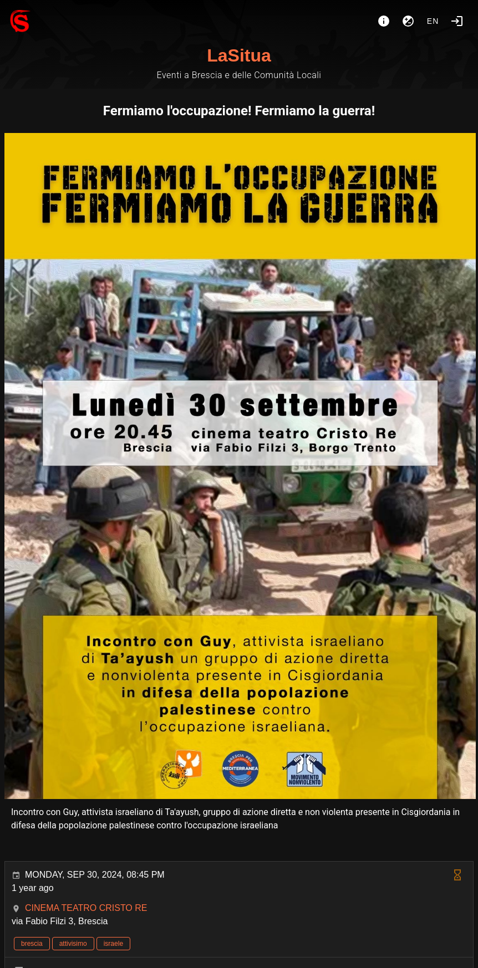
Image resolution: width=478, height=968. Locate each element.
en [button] (433, 21)
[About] (384, 21)
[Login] (457, 21)
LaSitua (239, 55)
